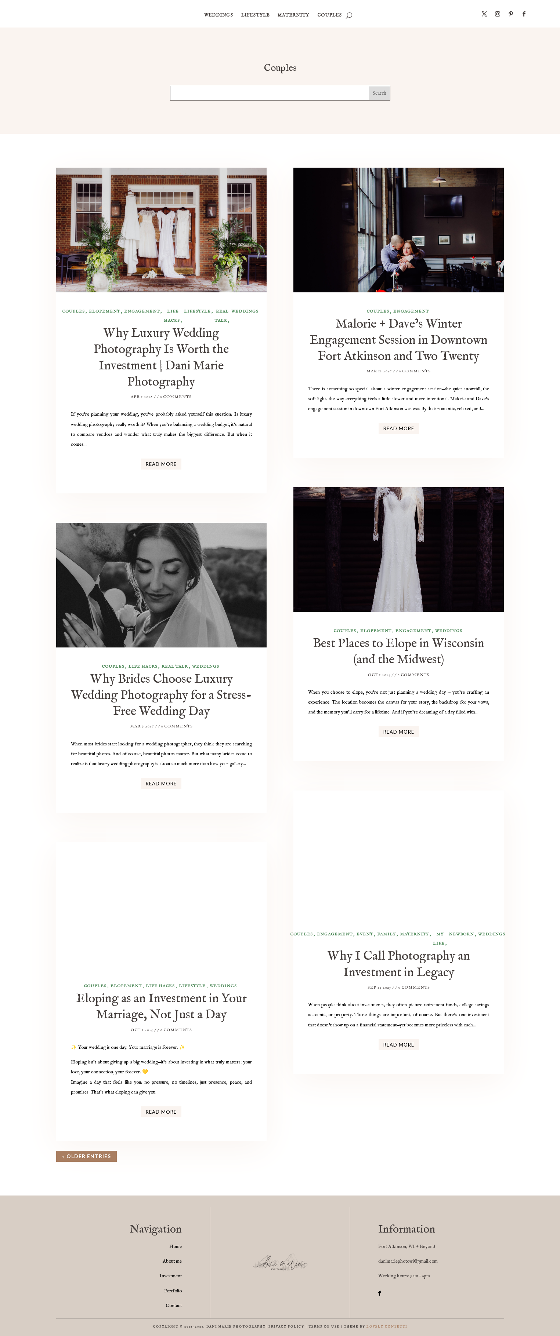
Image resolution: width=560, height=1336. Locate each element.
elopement (104, 311)
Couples (329, 15)
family (386, 934)
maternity (293, 15)
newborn (461, 934)
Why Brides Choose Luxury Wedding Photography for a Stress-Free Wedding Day (161, 695)
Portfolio (173, 1291)
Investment (170, 1276)
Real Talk (222, 316)
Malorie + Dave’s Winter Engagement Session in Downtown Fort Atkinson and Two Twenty (399, 340)
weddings (218, 15)
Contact (174, 1306)
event (365, 934)
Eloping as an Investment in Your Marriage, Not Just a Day (161, 1007)
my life (439, 939)
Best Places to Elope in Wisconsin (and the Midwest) (398, 652)
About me (172, 1261)
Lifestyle (255, 15)
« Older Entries (86, 1156)
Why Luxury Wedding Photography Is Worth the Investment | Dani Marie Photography (161, 357)
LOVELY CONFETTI (386, 1327)
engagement (142, 311)
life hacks (172, 316)
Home (175, 1247)
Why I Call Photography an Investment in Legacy (398, 964)
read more (161, 464)
